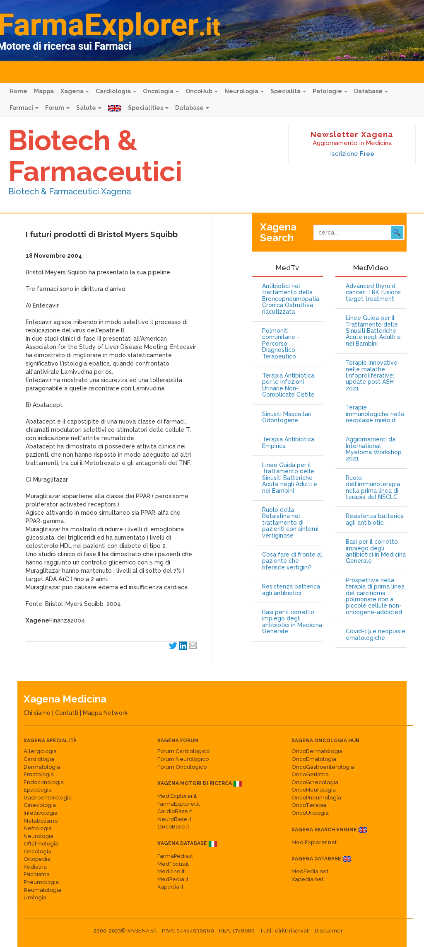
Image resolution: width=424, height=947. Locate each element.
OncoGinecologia (315, 782)
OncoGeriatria (310, 774)
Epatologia (38, 790)
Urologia (35, 897)
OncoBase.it (173, 826)
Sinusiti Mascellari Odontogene (286, 417)
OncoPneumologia (316, 797)
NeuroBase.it (174, 819)
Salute (88, 107)
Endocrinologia (44, 782)
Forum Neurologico (183, 759)
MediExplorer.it (177, 796)
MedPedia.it (172, 879)
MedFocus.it (173, 864)
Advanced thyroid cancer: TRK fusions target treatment (373, 292)
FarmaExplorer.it (178, 804)
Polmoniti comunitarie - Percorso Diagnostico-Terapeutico (280, 344)
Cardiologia (116, 91)
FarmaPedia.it (175, 856)
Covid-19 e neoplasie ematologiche (375, 634)
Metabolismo (41, 821)
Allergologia (40, 751)
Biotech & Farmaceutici (95, 156)
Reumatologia (42, 890)
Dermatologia (42, 767)
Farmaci (24, 107)
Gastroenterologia (48, 797)
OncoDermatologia (317, 751)
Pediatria (35, 867)
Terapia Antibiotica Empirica (288, 442)
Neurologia (244, 91)
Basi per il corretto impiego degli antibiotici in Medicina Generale (292, 622)
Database (371, 91)
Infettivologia (41, 813)
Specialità (288, 91)
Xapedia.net (307, 879)
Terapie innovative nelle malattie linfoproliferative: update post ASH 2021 (372, 376)
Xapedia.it (170, 887)
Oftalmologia (41, 843)
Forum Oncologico (182, 767)
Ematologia (39, 774)
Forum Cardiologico (183, 751)
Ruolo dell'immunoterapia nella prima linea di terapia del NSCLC (373, 487)
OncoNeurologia (314, 790)
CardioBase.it (174, 811)
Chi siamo (37, 713)
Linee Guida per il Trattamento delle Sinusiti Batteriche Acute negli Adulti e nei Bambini (289, 478)
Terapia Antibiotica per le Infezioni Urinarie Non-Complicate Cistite (288, 385)
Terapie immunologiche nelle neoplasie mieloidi (375, 414)
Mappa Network (105, 713)
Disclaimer (329, 931)
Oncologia (161, 91)
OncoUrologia (310, 813)
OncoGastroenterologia (323, 767)
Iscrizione (352, 153)
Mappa (44, 91)
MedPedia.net (310, 871)
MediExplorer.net (314, 842)
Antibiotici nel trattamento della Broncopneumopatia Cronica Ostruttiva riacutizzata (290, 299)
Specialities (148, 107)
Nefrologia (38, 828)
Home (18, 91)
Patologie (330, 91)
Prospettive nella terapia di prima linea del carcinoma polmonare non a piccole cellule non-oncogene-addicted (375, 596)
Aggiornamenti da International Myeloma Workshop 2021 (374, 449)
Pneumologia (41, 882)
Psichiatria (37, 874)
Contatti (66, 713)
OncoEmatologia (314, 759)
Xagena (74, 91)
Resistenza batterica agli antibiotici (291, 590)
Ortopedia (37, 859)
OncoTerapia (309, 805)
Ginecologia (40, 805)
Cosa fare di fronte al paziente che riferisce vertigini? (292, 561)
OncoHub (202, 91)
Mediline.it (171, 871)
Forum (57, 107)
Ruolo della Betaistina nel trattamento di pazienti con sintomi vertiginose (290, 523)
